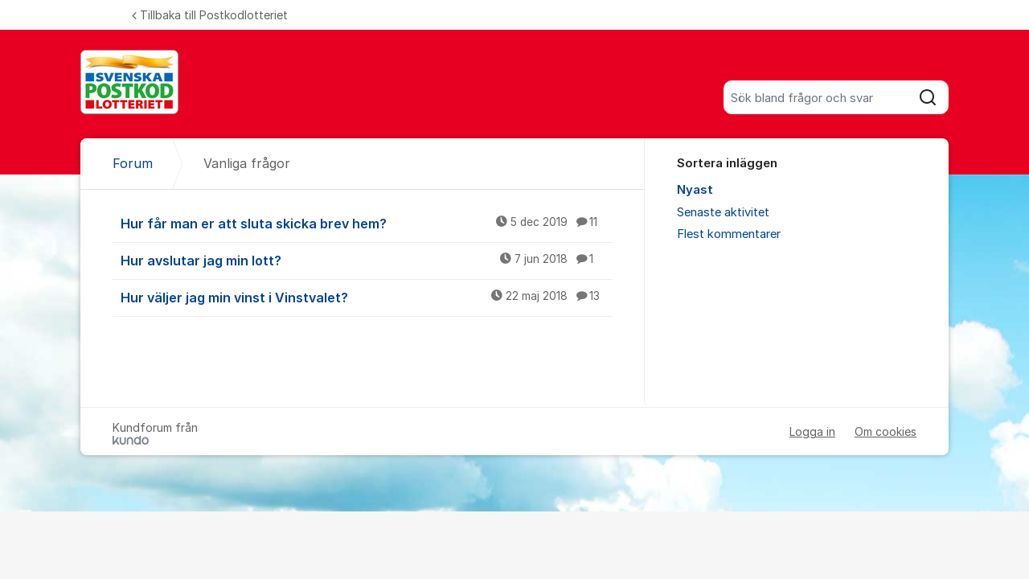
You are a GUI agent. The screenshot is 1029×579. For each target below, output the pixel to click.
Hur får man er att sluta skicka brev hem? (367, 223)
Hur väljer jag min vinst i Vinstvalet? (367, 297)
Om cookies (885, 431)
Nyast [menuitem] (695, 190)
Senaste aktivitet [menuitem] (723, 212)
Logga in (812, 431)
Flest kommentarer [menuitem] (729, 234)
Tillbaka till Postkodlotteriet (210, 15)
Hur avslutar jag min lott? (367, 260)
